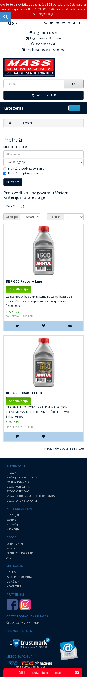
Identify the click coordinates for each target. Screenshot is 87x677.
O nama (11, 472)
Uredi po (12, 217)
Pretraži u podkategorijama (23, 169)
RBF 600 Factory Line (24, 281)
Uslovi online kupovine (22, 500)
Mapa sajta (12, 529)
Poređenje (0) (15, 206)
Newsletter (13, 586)
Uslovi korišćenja (17, 486)
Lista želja (12, 581)
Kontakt (11, 520)
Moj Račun (13, 572)
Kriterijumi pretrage (16, 147)
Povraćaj (12, 524)
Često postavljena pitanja (22, 622)
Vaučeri (11, 548)
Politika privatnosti (19, 482)
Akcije (10, 557)
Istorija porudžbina (19, 577)
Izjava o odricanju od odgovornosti (31, 496)
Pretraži (27, 123)
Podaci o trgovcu (18, 491)
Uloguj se (12, 515)
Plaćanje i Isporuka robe (22, 477)
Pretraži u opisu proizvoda (23, 173)
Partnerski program (19, 553)
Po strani (55, 217)
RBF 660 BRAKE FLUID (24, 392)
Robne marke (14, 543)
